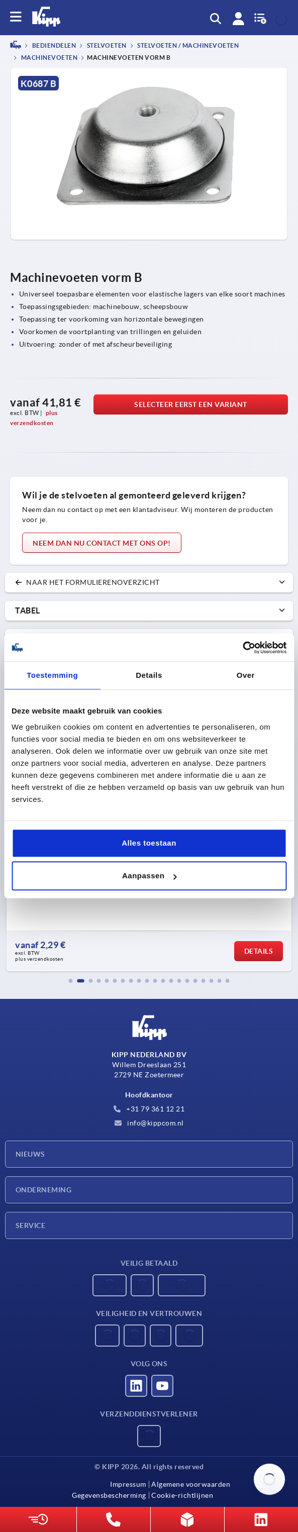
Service (30, 1225)
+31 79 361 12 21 (149, 1109)
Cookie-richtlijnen (182, 1495)
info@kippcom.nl (149, 1123)
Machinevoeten (48, 57)
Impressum (128, 1484)
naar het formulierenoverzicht (87, 582)
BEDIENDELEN (53, 46)
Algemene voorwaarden (190, 1484)
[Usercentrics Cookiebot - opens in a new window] (242, 647)
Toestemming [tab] (52, 675)
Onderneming (43, 1190)
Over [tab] (246, 675)
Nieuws (30, 1154)
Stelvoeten (106, 46)
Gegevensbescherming (109, 1495)
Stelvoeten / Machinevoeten (187, 46)
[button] (71, 981)
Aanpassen (149, 875)
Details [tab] (149, 675)
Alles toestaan (149, 843)
